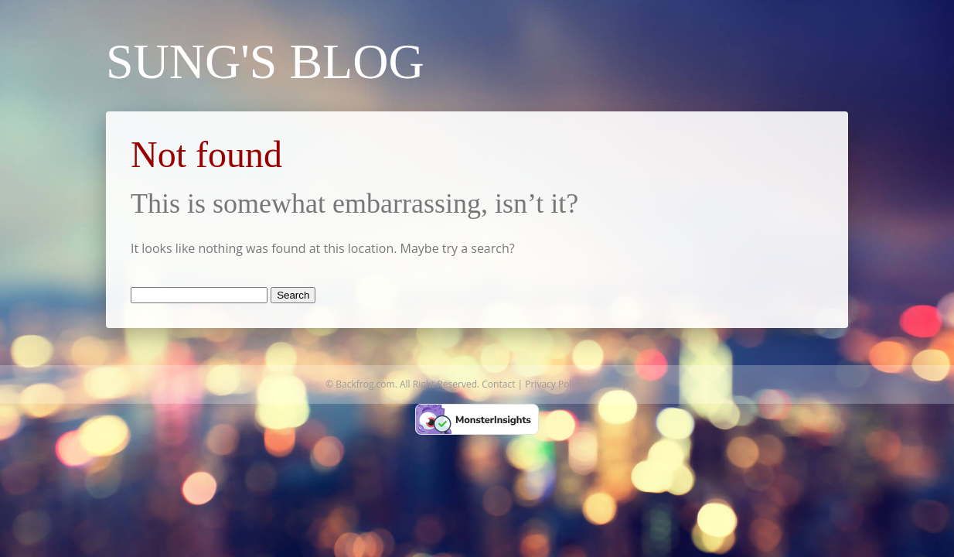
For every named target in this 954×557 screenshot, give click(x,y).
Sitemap (611, 384)
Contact (498, 384)
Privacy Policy (554, 384)
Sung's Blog (265, 61)
